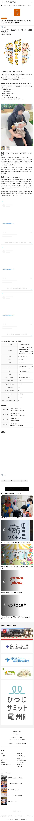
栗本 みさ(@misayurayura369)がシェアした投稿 (17, 288)
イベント (3, 755)
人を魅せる (19, 766)
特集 (2, 753)
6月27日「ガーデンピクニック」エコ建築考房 (12, 592)
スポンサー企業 (20, 764)
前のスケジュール (10, 488)
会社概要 (3, 762)
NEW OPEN (19, 753)
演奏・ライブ (4, 758)
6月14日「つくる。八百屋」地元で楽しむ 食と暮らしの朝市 (15, 542)
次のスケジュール (23, 488)
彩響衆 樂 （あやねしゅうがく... (15, 778)
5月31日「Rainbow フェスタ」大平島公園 (11, 517)
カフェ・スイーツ (20, 755)
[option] (17, 125)
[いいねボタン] (2, 27)
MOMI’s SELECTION (21, 760)
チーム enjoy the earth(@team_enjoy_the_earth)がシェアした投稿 (17, 242)
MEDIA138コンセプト (5, 764)
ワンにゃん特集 (20, 762)
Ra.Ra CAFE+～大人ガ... (14, 789)
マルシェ (4, 18)
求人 (2, 760)
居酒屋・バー (20, 758)
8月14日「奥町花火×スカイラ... (15, 783)
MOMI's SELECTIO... (13, 801)
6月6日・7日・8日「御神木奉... (15, 795)
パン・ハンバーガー (21, 757)
